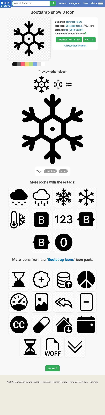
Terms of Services (78, 382)
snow (63, 171)
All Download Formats (75, 45)
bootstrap (50, 171)
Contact (47, 382)
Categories (75, 3)
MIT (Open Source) (73, 29)
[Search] (53, 3)
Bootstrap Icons (74, 25)
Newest (62, 3)
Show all (52, 368)
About (37, 382)
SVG (85, 3)
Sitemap (94, 382)
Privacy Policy (60, 382)
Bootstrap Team (73, 21)
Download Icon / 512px (69, 39)
